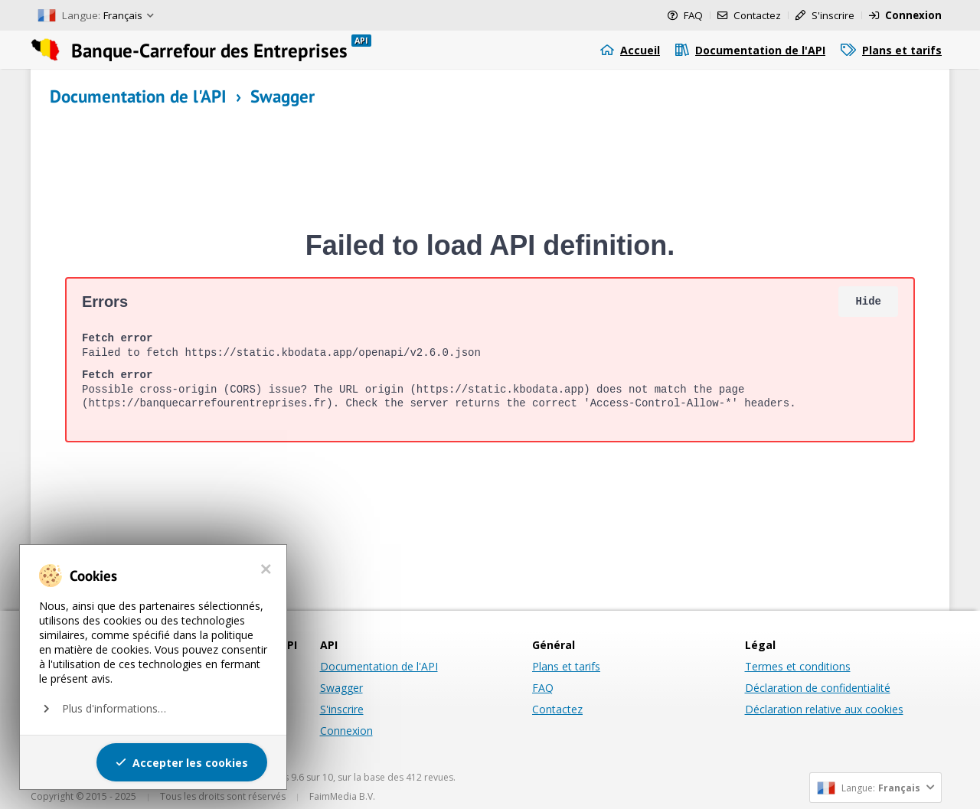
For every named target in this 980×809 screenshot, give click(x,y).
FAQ (543, 687)
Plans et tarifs (566, 666)
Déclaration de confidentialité (817, 687)
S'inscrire (342, 709)
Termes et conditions (798, 666)
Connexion (346, 730)
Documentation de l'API (379, 666)
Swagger (341, 687)
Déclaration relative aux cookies (824, 709)
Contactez (557, 709)
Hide (868, 301)
